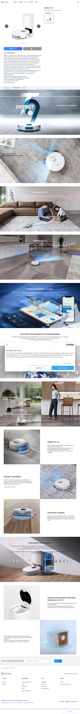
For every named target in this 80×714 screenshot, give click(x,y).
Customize (40, 368)
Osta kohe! (69, 711)
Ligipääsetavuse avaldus (29, 702)
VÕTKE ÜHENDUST (45, 688)
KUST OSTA (30, 2)
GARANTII (43, 684)
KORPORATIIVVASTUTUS (66, 684)
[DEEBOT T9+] (49, 17)
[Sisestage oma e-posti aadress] (39, 661)
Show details (67, 363)
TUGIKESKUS (44, 682)
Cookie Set (61, 701)
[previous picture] (6, 26)
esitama (58, 660)
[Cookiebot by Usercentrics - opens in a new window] (67, 345)
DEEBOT (15, 2)
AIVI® (23, 688)
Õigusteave (20, 702)
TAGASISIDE (43, 686)
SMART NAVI (24, 686)
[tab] (7, 88)
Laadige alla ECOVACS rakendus (71, 673)
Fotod (13, 48)
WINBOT (20, 2)
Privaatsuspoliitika (5, 702)
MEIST (36, 2)
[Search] (78, 2)
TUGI (25, 2)
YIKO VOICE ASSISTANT (27, 682)
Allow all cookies (63, 368)
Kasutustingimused (14, 702)
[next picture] (38, 26)
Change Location (72, 701)
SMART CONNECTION (26, 690)
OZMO (23, 684)
